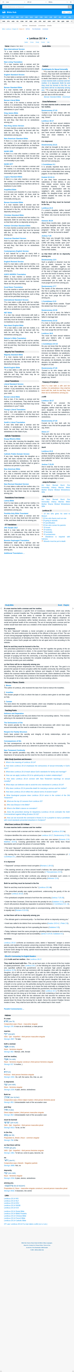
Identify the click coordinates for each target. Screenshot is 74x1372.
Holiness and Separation (14, 713)
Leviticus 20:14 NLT (11, 1201)
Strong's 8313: (9, 1128)
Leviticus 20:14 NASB (12, 1205)
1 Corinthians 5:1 (48, 164)
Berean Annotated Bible (13, 202)
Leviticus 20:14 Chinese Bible (15, 1216)
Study (37, 42)
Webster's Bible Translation (15, 338)
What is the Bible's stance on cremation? (22, 808)
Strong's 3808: (9, 1165)
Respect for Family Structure (15, 732)
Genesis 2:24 (64, 839)
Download (66, 97)
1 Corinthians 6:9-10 (50, 344)
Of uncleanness (49, 534)
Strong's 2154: (9, 1090)
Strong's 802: (9, 1052)
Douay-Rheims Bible (12, 439)
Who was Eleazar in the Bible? (18, 805)
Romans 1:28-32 (47, 866)
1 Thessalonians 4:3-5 (53, 872)
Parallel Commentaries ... (14, 1009)
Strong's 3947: (9, 1039)
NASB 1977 (8, 164)
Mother (44, 490)
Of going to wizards (50, 521)
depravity (60, 88)
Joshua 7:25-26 (58, 898)
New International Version (14, 49)
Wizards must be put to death (55, 541)
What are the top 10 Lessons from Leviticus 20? (25, 801)
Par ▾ (17, 46)
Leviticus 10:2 (51, 991)
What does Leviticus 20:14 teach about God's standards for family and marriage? (36, 772)
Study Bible (9, 605)
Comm (43, 42)
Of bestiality (48, 532)
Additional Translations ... (14, 553)
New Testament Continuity (14, 750)
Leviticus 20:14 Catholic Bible (15, 1221)
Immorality (45, 487)
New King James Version (14, 126)
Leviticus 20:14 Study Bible (14, 1211)
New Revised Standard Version (16, 484)
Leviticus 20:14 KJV (11, 1208)
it (48, 83)
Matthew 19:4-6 (10, 842)
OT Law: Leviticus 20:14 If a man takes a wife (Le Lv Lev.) (25, 1224)
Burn (48, 485)
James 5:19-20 (46, 934)
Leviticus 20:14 (58, 831)
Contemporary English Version (16, 251)
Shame (50, 490)
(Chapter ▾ (13, 46)
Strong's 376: (9, 1026)
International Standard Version (16, 300)
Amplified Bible (10, 190)
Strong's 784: (9, 1140)
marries (50, 81)
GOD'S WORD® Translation (15, 274)
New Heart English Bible (13, 325)
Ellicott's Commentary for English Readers (20, 956)
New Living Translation (13, 62)
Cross (32, 42)
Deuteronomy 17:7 (49, 286)
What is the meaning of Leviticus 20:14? (21, 762)
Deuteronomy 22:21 (49, 145)
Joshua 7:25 (46, 236)
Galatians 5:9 (54, 927)
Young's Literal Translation (15, 410)
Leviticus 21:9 (47, 208)
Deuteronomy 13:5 (49, 260)
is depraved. (54, 83)
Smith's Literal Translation (14, 422)
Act (43, 485)
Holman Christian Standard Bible (17, 226)
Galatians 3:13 (57, 902)
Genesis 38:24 (47, 221)
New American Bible (12, 469)
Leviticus (8, 29)
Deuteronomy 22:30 (49, 310)
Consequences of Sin (12, 741)
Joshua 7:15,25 (48, 464)
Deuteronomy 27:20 (49, 368)
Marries (61, 487)
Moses (8, 685)
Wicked (57, 490)
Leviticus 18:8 (47, 333)
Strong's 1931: (9, 1077)
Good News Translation (13, 287)
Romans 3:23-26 (21, 910)
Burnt (63, 485)
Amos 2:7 (45, 432)
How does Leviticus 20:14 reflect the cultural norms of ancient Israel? (31, 792)
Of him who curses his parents (54, 525)
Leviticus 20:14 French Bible (14, 1218)
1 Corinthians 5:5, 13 (61, 904)
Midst (68, 487)
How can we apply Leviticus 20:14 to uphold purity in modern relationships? (34, 775)
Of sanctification (49, 523)
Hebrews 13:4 (53, 878)
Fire (68, 485)
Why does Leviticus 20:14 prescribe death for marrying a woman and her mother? (36, 788)
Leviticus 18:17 (48, 121)
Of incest (47, 527)
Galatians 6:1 (58, 934)
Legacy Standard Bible (13, 177)
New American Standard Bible (16, 139)
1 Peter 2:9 (64, 923)
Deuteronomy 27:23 (49, 110)
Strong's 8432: (9, 1191)
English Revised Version (14, 262)
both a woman (58, 81)
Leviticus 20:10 (17, 894)
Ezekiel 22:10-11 (48, 177)
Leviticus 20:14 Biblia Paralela (15, 1214)
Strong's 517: (9, 1064)
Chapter (66, 605)
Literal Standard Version (13, 384)
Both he (63, 83)
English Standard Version (14, 75)
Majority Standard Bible (13, 355)
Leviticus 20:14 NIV (11, 1199)
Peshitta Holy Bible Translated (16, 513)
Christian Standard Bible (14, 215)
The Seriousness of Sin (13, 723)
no (56, 88)
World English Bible (12, 368)
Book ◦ (60, 605)
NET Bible (8, 313)
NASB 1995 (8, 151)
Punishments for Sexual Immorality (55, 69)
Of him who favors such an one (54, 518)
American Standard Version (15, 238)
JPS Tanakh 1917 (11, 528)
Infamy (53, 487)
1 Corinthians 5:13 (49, 301)
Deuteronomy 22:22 (49, 321)
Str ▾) (21, 46)
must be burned (52, 85)
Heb (48, 42)
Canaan (9, 702)
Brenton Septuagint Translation (16, 540)
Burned (55, 485)
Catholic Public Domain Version (16, 454)
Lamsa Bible (9, 501)
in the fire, (63, 85)
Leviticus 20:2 (30, 966)
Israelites (9, 692)
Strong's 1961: (9, 1153)
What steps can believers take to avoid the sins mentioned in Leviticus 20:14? (35, 785)
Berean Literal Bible (12, 100)
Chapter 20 (15, 29)
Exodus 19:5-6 (53, 923)
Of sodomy (48, 530)
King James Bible (11, 113)
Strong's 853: (9, 1102)
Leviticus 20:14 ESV (11, 1203)
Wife (43, 492)
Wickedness (65, 490)
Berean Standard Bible (13, 87)
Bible (3, 29)
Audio (26, 42)
